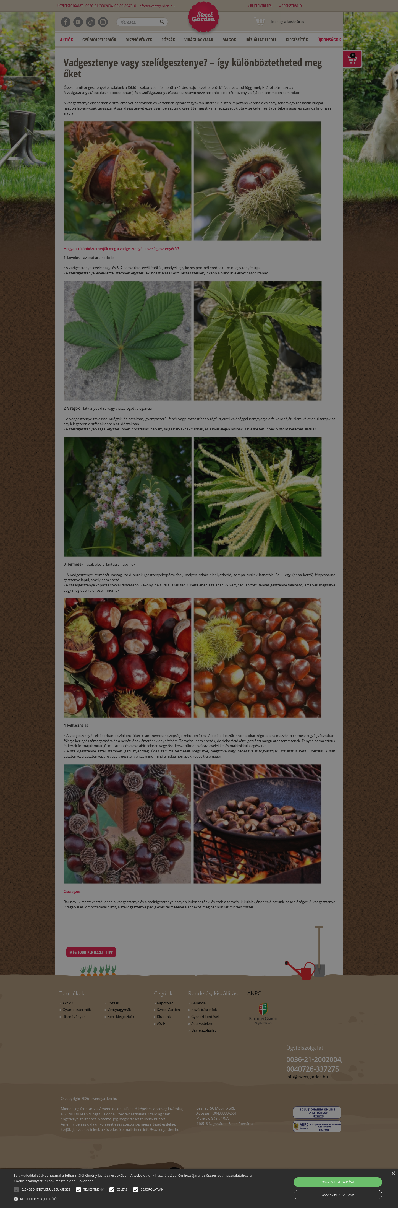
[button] (16, 1189)
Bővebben (85, 1181)
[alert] (199, 604)
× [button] (393, 1173)
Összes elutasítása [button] (338, 1195)
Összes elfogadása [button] (338, 1182)
